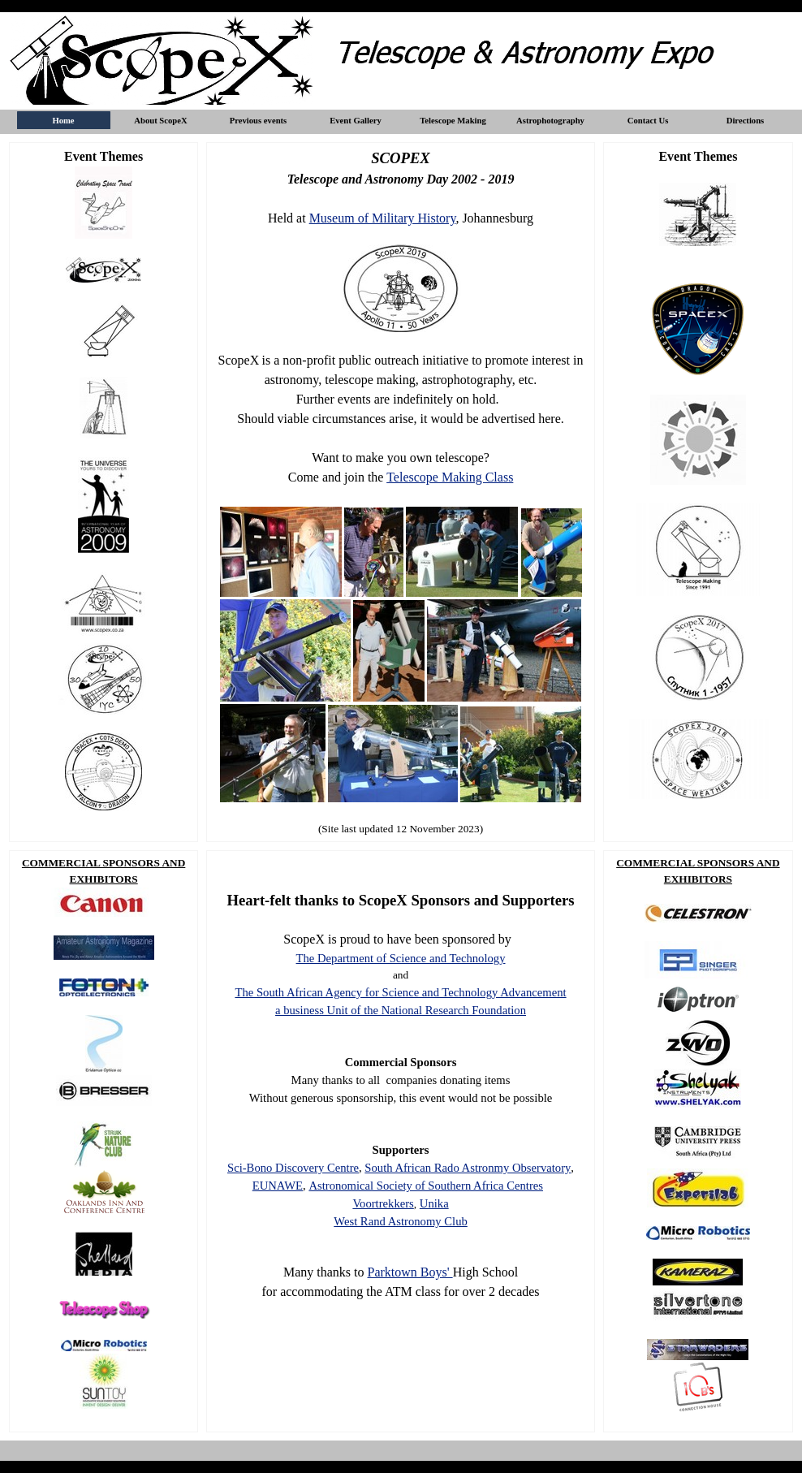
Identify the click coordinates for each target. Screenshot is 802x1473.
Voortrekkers (382, 1203)
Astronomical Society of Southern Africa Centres (425, 1185)
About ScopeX (160, 120)
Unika (434, 1203)
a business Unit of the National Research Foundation (400, 1010)
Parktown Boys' (410, 1272)
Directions (746, 120)
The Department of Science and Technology (401, 958)
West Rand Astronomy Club (401, 1221)
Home (63, 120)
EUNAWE (277, 1185)
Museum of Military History (382, 218)
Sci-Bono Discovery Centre (293, 1167)
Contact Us (648, 120)
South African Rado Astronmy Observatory (467, 1167)
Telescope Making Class (449, 477)
